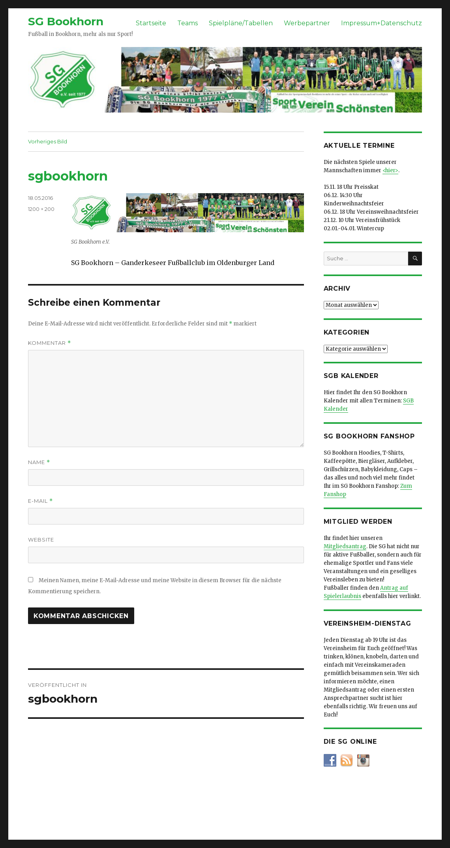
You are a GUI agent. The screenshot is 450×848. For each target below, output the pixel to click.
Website (41, 539)
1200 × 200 (41, 209)
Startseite (151, 23)
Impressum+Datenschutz (381, 23)
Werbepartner (307, 23)
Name (39, 462)
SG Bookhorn (65, 21)
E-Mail (40, 501)
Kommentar (49, 343)
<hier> (390, 170)
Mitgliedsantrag (345, 546)
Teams (187, 23)
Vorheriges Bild (47, 141)
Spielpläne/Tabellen (241, 23)
